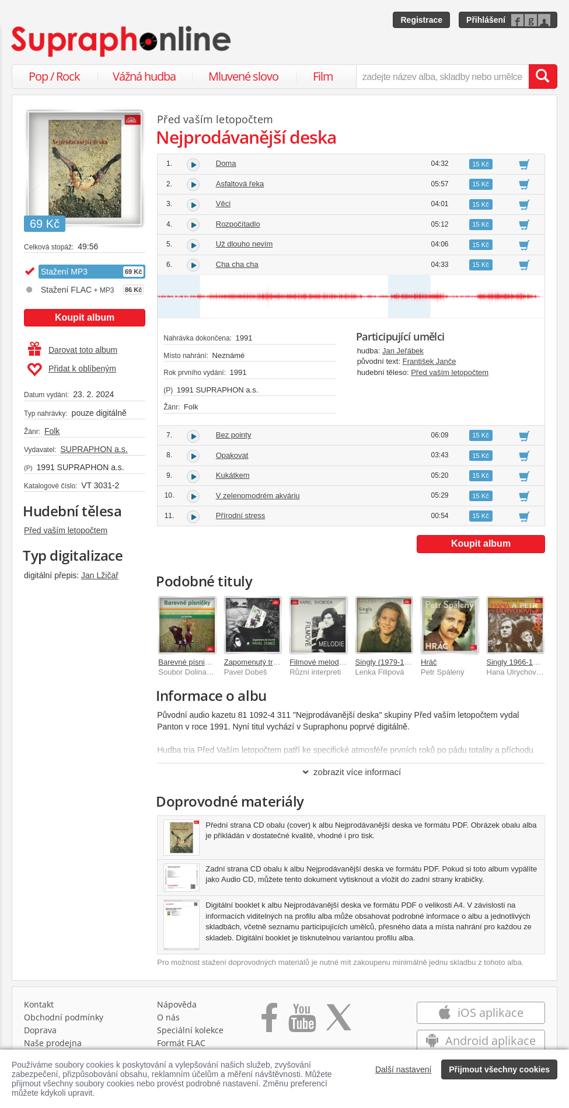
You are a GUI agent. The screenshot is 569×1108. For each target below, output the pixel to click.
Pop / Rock (54, 76)
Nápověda (177, 1004)
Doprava (40, 1030)
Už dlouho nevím (244, 243)
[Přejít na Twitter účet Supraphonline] (338, 1021)
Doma (226, 163)
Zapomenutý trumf (255, 662)
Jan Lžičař (99, 575)
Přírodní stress (241, 515)
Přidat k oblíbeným (71, 370)
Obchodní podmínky (63, 1017)
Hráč (429, 662)
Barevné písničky (187, 662)
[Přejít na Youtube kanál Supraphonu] (301, 1021)
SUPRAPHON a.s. (93, 449)
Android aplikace (480, 1040)
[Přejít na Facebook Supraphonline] (269, 1021)
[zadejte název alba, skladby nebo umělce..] (442, 76)
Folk (52, 431)
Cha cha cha (237, 264)
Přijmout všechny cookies (499, 1069)
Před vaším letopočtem (65, 530)
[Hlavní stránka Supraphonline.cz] (122, 41)
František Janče (429, 361)
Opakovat (232, 455)
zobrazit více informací (351, 772)
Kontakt (39, 1004)
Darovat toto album (72, 350)
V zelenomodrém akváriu (258, 495)
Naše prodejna (53, 1042)
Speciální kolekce (190, 1030)
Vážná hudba (144, 76)
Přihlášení (485, 20)
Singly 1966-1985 (516, 662)
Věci (223, 203)
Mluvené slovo (243, 76)
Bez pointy (234, 434)
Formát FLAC (181, 1042)
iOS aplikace (480, 1012)
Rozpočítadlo (238, 224)
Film (323, 76)
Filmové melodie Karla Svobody (342, 662)
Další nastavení (403, 1069)
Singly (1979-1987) (387, 662)
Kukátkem (233, 475)
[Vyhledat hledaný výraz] (542, 76)
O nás (168, 1017)
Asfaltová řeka (240, 183)
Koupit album (84, 317)
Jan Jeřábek (403, 350)
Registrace (421, 20)
